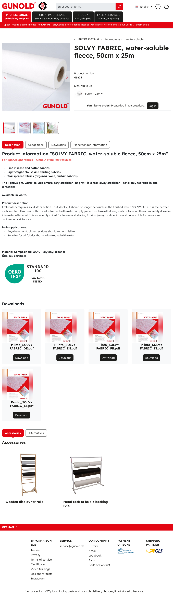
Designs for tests (41, 573)
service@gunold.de (72, 546)
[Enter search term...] (86, 6)
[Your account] (157, 6)
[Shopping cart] (166, 7)
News (92, 550)
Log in (152, 105)
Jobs (92, 560)
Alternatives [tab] (36, 433)
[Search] (119, 6)
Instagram (38, 578)
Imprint (36, 550)
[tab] (12, 144)
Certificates (38, 564)
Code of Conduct (99, 565)
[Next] (67, 76)
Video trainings (40, 569)
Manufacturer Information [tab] (90, 144)
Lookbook (95, 555)
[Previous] (4, 76)
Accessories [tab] (13, 433)
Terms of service (41, 559)
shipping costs (65, 591)
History (93, 546)
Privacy (35, 555)
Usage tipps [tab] (36, 144)
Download (21, 357)
